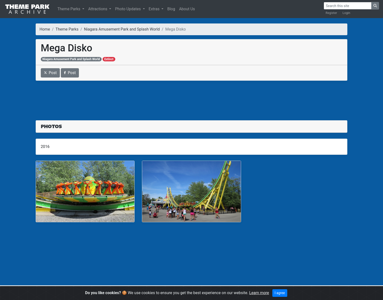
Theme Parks (69, 9)
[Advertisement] (191, 98)
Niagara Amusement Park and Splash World (122, 29)
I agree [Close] (280, 293)
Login (346, 13)
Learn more (259, 292)
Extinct (108, 59)
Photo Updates (128, 9)
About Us (187, 9)
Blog (171, 9)
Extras (154, 9)
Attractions (98, 9)
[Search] (348, 6)
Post (50, 72)
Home (45, 29)
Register (331, 13)
